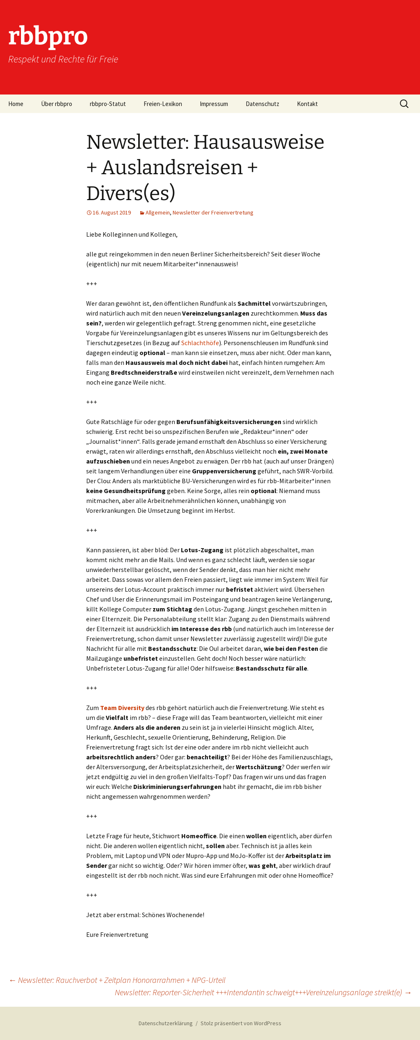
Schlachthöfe (200, 343)
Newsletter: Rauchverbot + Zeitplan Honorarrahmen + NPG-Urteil (117, 980)
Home (15, 104)
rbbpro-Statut (108, 104)
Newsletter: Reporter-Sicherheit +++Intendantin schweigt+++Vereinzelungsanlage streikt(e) (263, 992)
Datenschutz (262, 104)
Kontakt (307, 104)
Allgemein (158, 212)
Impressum (214, 104)
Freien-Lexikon (163, 104)
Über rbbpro (56, 104)
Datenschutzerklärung (166, 1023)
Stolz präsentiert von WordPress (241, 1023)
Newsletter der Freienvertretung (213, 212)
